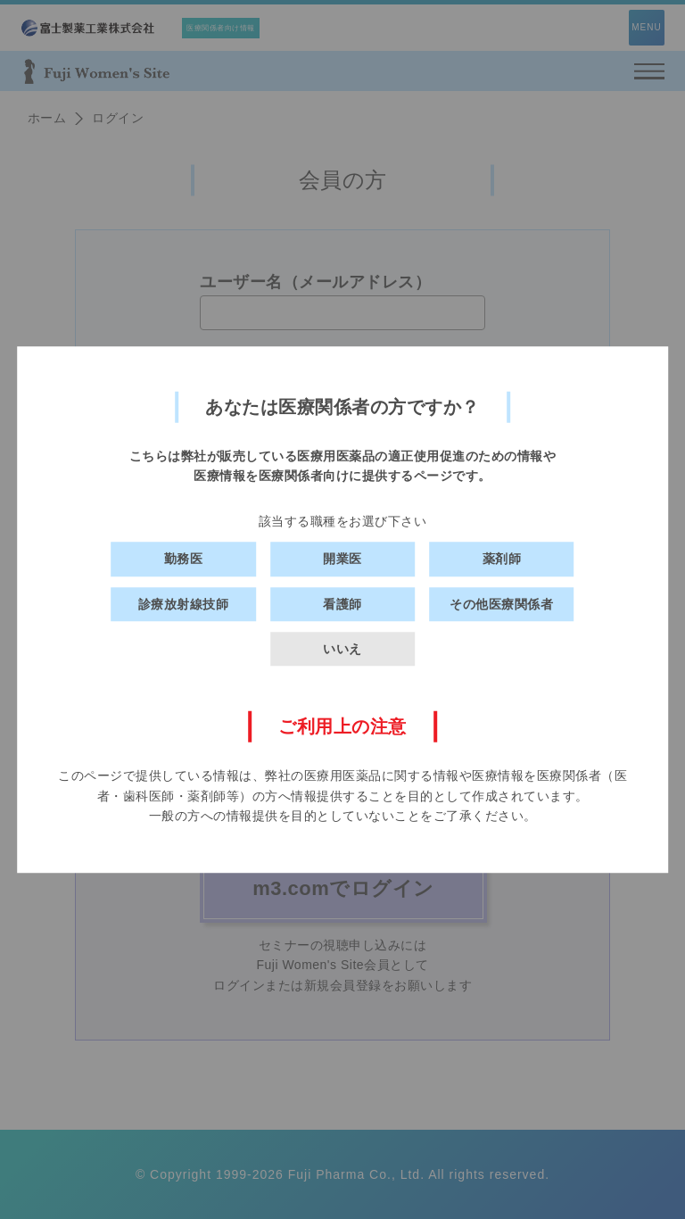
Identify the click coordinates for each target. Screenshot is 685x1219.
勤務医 (183, 558)
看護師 (342, 604)
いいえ (342, 649)
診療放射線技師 (183, 604)
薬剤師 (502, 558)
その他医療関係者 (501, 604)
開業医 (342, 558)
